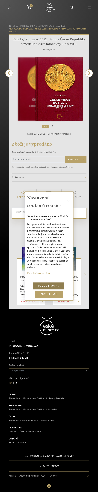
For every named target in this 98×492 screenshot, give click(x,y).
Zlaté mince (14, 398)
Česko (12, 394)
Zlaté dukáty (15, 420)
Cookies (53, 475)
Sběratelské (50, 409)
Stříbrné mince (28, 398)
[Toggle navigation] (90, 7)
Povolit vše (49, 294)
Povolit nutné (48, 285)
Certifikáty (21, 442)
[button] (71, 7)
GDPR (44, 475)
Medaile (60, 398)
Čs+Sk (12, 416)
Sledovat (73, 159)
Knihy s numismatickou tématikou (47, 26)
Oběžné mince (46, 420)
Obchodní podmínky (29, 475)
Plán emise (15, 427)
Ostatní (17, 26)
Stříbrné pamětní (30, 420)
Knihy (25, 26)
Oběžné (40, 398)
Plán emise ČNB (16, 431)
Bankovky (50, 398)
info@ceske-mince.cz (23, 346)
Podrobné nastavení (38, 272)
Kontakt (12, 475)
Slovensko (15, 405)
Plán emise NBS (33, 431)
